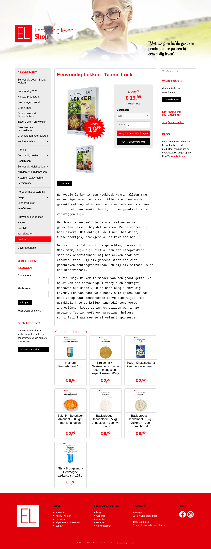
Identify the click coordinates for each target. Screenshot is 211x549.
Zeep (33, 197)
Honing (22, 150)
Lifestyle (22, 228)
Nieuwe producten (28, 96)
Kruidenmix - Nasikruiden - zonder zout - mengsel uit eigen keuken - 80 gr (105, 368)
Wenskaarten (25, 233)
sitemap (123, 543)
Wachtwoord (24, 288)
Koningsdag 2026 (28, 91)
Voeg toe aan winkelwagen (133, 133)
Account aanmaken (30, 349)
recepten (100, 522)
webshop (101, 516)
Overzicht (64, 183)
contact (59, 525)
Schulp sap (24, 161)
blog (98, 512)
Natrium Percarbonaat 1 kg (70, 364)
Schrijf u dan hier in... (173, 122)
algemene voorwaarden (68, 522)
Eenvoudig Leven (176, 156)
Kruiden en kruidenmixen (32, 172)
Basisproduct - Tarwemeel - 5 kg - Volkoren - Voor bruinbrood (140, 421)
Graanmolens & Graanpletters (27, 115)
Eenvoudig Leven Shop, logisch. (32, 81)
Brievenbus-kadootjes (30, 217)
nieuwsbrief (61, 519)
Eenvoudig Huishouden (33, 166)
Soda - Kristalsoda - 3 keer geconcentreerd (140, 364)
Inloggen (24, 302)
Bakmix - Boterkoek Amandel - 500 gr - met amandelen (70, 419)
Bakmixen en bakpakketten (25, 129)
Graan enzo (24, 107)
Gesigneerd (123, 110)
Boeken (22, 239)
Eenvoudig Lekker (33, 155)
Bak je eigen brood (29, 102)
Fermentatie (25, 183)
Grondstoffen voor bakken (33, 135)
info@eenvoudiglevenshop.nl (150, 525)
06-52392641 (142, 522)
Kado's (22, 222)
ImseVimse (24, 208)
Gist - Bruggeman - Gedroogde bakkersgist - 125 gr (70, 472)
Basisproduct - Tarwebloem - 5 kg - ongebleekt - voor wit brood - (105, 421)
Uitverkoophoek (27, 247)
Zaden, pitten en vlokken (32, 121)
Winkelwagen (172, 99)
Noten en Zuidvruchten (31, 177)
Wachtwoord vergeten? (29, 310)
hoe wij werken (63, 516)
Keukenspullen (33, 141)
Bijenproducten (26, 202)
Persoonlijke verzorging (31, 191)
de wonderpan (103, 525)
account (60, 512)
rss (132, 543)
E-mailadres (24, 275)
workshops (101, 519)
